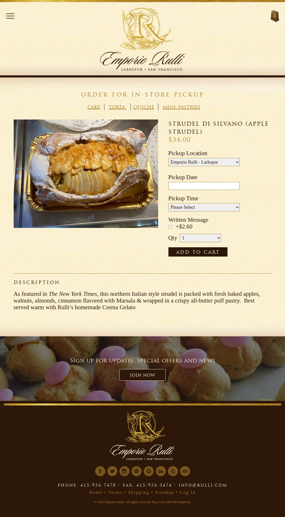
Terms (115, 492)
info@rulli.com (203, 485)
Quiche (143, 107)
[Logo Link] (151, 27)
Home (95, 492)
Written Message (188, 220)
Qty (172, 238)
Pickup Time (183, 198)
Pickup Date (183, 177)
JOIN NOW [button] (142, 375)
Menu (10, 16)
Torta (118, 107)
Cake (93, 107)
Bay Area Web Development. (171, 502)
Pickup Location (187, 153)
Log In (188, 492)
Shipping (138, 492)
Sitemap (164, 492)
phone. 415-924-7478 (87, 485)
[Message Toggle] (170, 226)
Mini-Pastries (181, 107)
